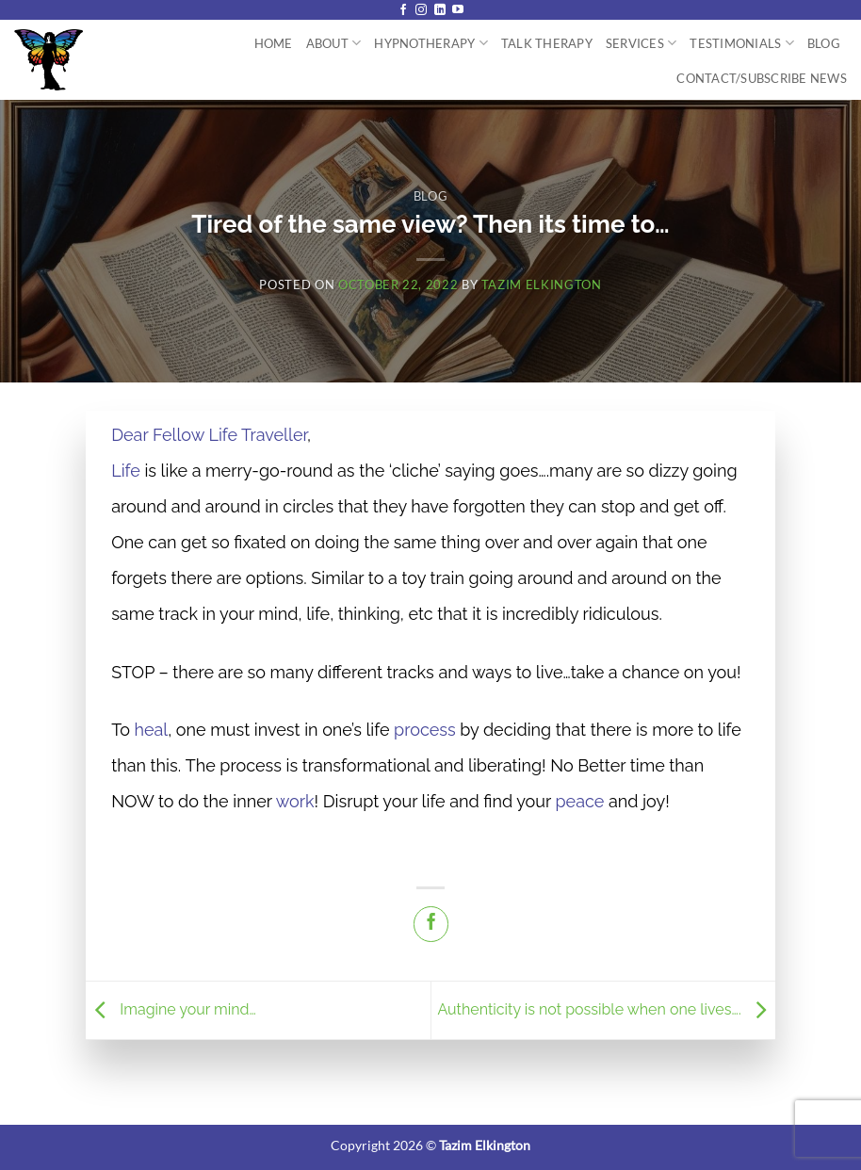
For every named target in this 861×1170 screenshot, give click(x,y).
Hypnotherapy (431, 43)
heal (151, 729)
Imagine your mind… (171, 1009)
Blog (823, 43)
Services (641, 43)
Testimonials (742, 43)
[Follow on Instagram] (421, 10)
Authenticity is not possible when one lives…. (605, 1009)
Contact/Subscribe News (761, 78)
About (334, 43)
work (295, 801)
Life (125, 470)
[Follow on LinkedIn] (440, 10)
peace (580, 801)
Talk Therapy (547, 43)
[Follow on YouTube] (457, 10)
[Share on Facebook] (431, 923)
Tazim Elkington (541, 284)
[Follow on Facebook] (403, 10)
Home (273, 43)
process (425, 729)
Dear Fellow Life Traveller (209, 435)
